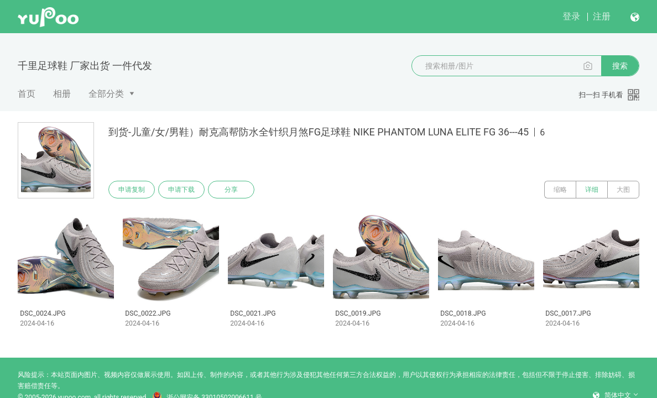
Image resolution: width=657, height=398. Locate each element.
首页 (26, 93)
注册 (602, 16)
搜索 (620, 65)
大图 (623, 189)
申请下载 (181, 189)
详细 (591, 189)
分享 (231, 189)
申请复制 (131, 189)
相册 (62, 93)
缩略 (560, 189)
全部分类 (106, 93)
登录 (571, 16)
